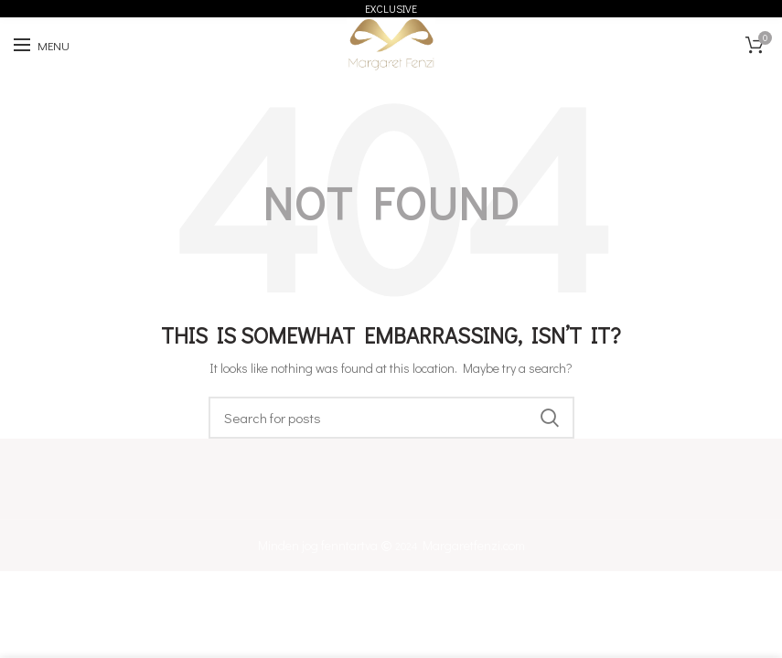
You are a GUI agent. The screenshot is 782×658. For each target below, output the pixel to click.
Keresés (550, 418)
